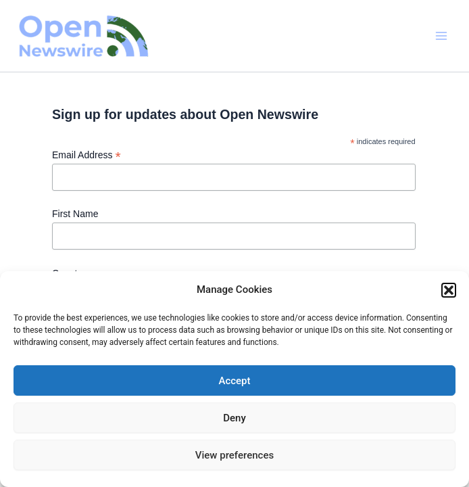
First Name (75, 213)
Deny (234, 418)
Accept (234, 381)
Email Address (86, 155)
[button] (448, 290)
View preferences (234, 455)
